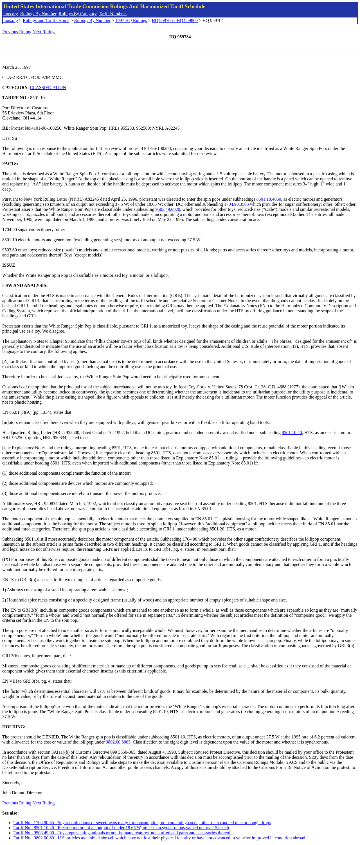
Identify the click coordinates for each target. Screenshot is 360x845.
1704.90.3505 (236, 204)
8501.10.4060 (268, 199)
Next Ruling (44, 31)
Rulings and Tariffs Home (46, 20)
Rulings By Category (78, 13)
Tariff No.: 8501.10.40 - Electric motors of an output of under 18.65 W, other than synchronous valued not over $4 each (121, 827)
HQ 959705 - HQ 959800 (175, 20)
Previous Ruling (17, 31)
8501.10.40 (292, 432)
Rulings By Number (38, 13)
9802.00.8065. (119, 742)
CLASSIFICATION (48, 87)
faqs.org (10, 13)
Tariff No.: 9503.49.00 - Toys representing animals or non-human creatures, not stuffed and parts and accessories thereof (122, 832)
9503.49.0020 (167, 209)
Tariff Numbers (113, 13)
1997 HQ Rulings (131, 20)
